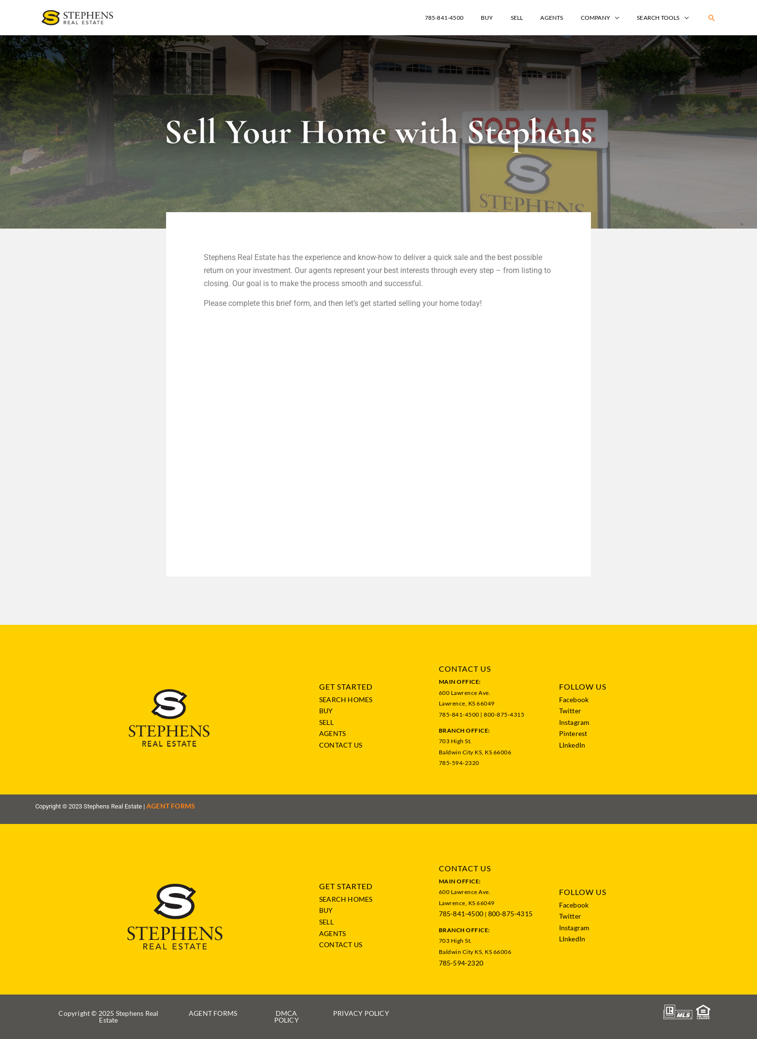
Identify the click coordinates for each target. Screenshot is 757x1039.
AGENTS (332, 733)
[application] (623, 17)
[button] (711, 18)
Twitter (570, 711)
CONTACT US (340, 745)
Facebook (574, 699)
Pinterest (573, 733)
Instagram (574, 722)
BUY (326, 711)
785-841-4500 (461, 913)
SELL (326, 722)
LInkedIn (572, 745)
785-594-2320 (461, 963)
